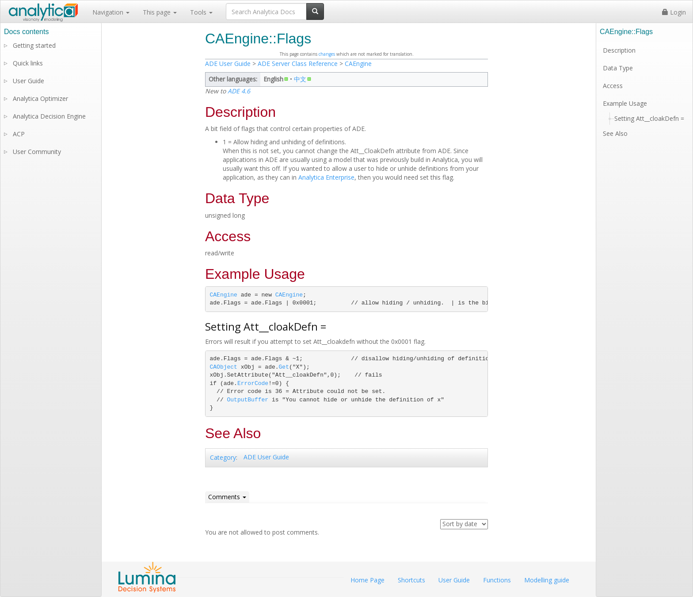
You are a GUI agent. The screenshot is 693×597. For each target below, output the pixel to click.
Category (223, 457)
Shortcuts (411, 580)
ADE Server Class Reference (298, 63)
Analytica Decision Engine (49, 116)
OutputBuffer (248, 400)
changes (327, 54)
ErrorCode (252, 383)
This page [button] (160, 12)
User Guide (28, 81)
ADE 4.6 (239, 91)
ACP (19, 134)
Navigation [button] (110, 12)
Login (674, 12)
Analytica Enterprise (326, 177)
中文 (300, 79)
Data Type (618, 68)
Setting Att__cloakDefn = (649, 118)
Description (619, 50)
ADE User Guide (228, 63)
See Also (615, 133)
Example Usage (625, 103)
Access (613, 85)
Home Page (367, 580)
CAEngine (358, 63)
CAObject (223, 367)
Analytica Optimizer (40, 98)
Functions (497, 580)
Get (284, 367)
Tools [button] (201, 12)
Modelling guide (546, 580)
